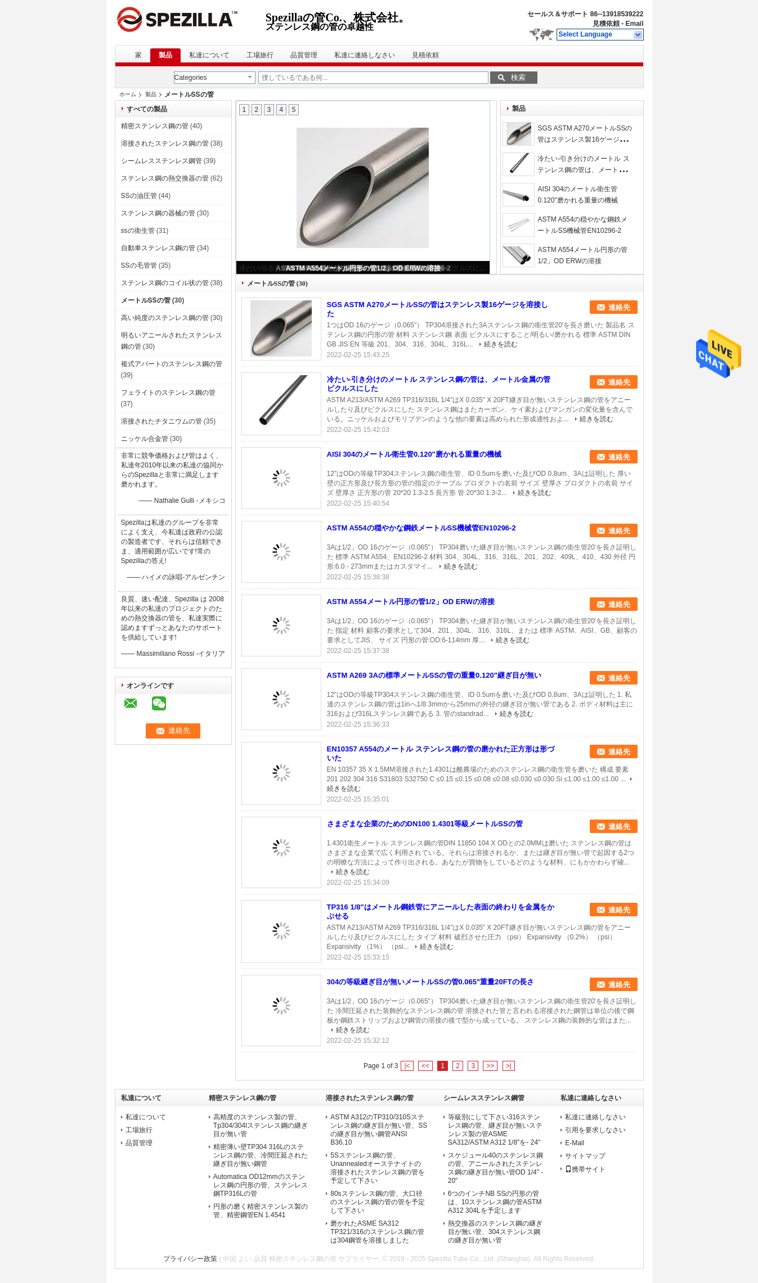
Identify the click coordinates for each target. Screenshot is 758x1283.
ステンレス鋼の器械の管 (158, 213)
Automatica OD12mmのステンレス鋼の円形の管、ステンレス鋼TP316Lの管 (260, 1185)
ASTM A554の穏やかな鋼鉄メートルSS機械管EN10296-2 (421, 528)
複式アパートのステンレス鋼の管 (171, 364)
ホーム (127, 94)
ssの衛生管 (138, 231)
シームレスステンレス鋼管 (161, 161)
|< (407, 1066)
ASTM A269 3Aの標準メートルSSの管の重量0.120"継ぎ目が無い (434, 675)
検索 (518, 77)
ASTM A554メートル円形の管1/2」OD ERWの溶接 (363, 268)
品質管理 (303, 55)
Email (634, 24)
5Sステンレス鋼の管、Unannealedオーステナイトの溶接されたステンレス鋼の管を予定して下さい (377, 1168)
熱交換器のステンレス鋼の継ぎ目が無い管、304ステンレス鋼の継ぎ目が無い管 (495, 1231)
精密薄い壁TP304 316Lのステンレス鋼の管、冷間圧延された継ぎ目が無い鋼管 (260, 1155)
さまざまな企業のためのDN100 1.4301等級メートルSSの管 (425, 824)
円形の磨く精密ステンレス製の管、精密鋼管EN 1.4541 (260, 1211)
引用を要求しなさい (595, 1130)
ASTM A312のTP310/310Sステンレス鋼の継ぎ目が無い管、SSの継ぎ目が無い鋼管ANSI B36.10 (378, 1129)
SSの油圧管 (139, 196)
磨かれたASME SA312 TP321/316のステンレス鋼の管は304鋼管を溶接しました (377, 1231)
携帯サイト (585, 1169)
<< (425, 1066)
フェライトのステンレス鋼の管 (168, 393)
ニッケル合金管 (144, 439)
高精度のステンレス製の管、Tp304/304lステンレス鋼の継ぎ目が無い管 (260, 1125)
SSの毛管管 (139, 265)
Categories (190, 78)
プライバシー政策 (190, 1259)
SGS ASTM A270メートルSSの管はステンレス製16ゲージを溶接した (585, 139)
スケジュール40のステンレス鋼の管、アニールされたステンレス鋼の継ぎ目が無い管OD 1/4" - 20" (496, 1168)
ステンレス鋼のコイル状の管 (165, 283)
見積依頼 (606, 24)
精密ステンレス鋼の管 (155, 126)
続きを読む (501, 344)
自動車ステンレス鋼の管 (158, 248)
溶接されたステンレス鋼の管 (165, 143)
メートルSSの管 (146, 300)
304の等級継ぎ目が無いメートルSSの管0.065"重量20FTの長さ (430, 982)
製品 (165, 55)
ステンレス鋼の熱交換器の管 (165, 178)
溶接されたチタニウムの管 (161, 421)
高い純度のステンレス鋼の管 (165, 318)
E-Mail (574, 1143)
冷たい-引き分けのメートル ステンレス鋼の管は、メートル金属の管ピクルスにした (584, 170)
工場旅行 (259, 55)
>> (490, 1066)
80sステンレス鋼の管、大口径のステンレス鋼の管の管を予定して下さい (377, 1202)
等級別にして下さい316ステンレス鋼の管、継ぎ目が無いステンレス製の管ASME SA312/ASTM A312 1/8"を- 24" (495, 1129)
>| (509, 1066)
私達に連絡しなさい (364, 55)
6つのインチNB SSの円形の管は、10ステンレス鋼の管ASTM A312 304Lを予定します (495, 1202)
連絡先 (619, 307)
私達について (209, 55)
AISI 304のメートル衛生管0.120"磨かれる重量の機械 (414, 454)
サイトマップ (585, 1156)
